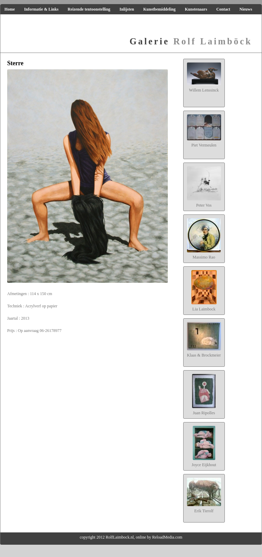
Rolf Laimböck (191, 41)
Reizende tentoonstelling (89, 9)
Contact (223, 9)
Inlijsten (126, 9)
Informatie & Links (41, 9)
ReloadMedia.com (167, 537)
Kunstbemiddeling (159, 9)
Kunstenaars (196, 9)
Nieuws (245, 9)
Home (9, 9)
